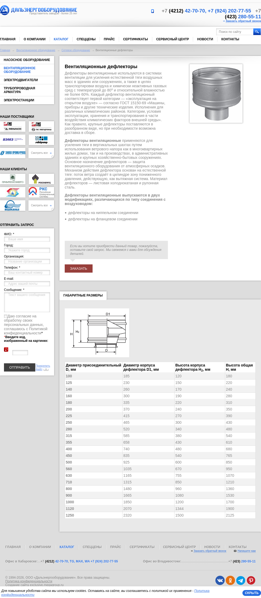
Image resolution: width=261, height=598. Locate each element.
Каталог (61, 39)
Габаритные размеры (83, 296)
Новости (205, 39)
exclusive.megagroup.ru (46, 585)
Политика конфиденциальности (28, 581)
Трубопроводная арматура (19, 90)
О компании (35, 39)
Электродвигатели (21, 80)
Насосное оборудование (27, 60)
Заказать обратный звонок (243, 21)
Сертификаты (135, 39)
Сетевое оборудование (76, 50)
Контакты (230, 39)
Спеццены (86, 39)
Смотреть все (41, 152)
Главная (7, 39)
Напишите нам (247, 550)
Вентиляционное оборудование (35, 50)
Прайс (109, 39)
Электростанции (19, 100)
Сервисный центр (172, 39)
